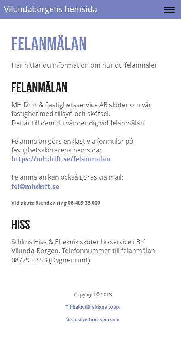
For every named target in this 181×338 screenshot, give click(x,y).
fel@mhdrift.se (35, 186)
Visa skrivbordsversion (93, 320)
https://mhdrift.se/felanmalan (61, 158)
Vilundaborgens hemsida (50, 9)
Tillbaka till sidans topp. (92, 307)
